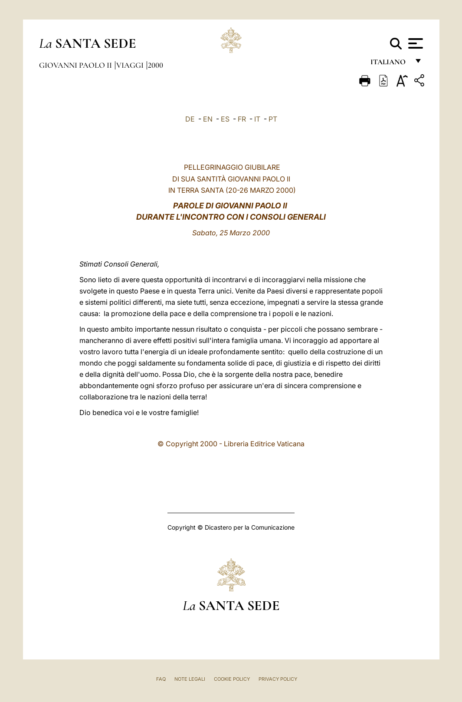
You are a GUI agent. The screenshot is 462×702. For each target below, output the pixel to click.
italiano (390, 64)
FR (242, 119)
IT (257, 119)
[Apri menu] (414, 43)
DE (190, 119)
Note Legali (189, 679)
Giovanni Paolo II (76, 65)
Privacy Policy (278, 679)
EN (208, 119)
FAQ (161, 679)
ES (225, 119)
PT (273, 119)
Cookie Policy (232, 679)
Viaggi (130, 65)
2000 (155, 65)
